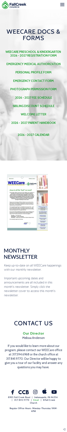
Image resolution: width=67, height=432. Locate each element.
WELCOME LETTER (33, 114)
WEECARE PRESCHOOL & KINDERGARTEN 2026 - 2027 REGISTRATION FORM (33, 53)
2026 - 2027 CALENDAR (33, 135)
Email (36, 400)
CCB (23, 393)
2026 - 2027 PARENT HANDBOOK (33, 123)
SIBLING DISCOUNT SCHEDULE (33, 106)
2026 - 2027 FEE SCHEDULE (33, 98)
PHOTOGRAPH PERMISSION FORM (33, 89)
